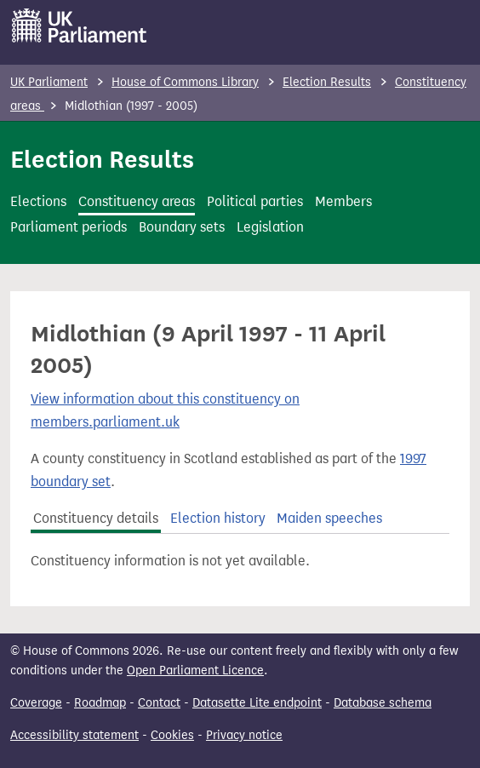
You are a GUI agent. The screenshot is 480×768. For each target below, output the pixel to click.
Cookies (172, 735)
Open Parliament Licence (195, 670)
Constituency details (95, 518)
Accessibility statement (74, 735)
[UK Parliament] (79, 25)
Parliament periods (68, 227)
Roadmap (100, 703)
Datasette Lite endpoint (257, 703)
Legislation (270, 227)
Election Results (327, 82)
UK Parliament (49, 82)
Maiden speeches (329, 518)
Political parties (255, 201)
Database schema (382, 703)
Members (343, 201)
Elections (38, 201)
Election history (218, 518)
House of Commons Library (185, 82)
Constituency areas (136, 201)
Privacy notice (244, 735)
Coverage (36, 703)
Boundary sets (182, 227)
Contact (159, 703)
